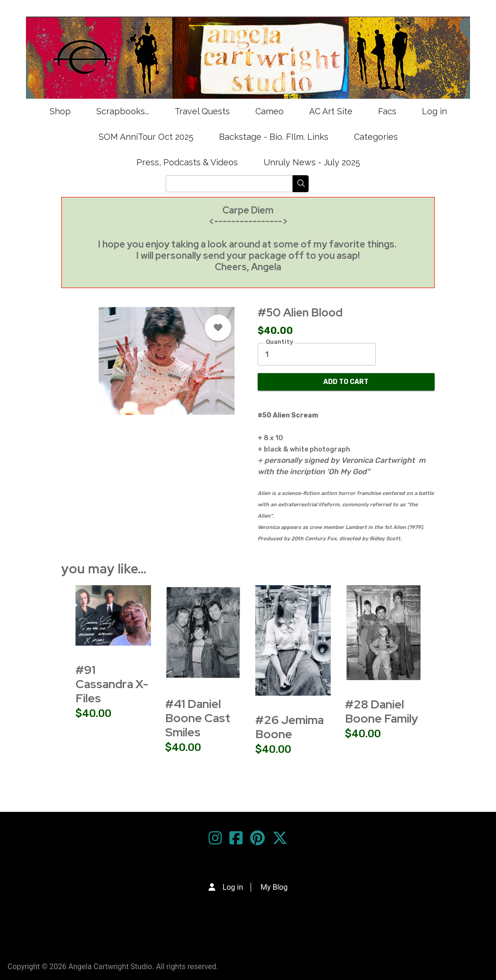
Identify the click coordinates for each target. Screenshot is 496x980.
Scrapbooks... (122, 111)
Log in (434, 111)
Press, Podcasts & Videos (187, 162)
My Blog (274, 887)
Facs (387, 111)
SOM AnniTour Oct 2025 (146, 137)
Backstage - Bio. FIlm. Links (273, 137)
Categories (376, 137)
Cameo (269, 111)
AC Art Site (331, 111)
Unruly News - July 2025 (311, 162)
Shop (60, 111)
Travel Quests (202, 111)
